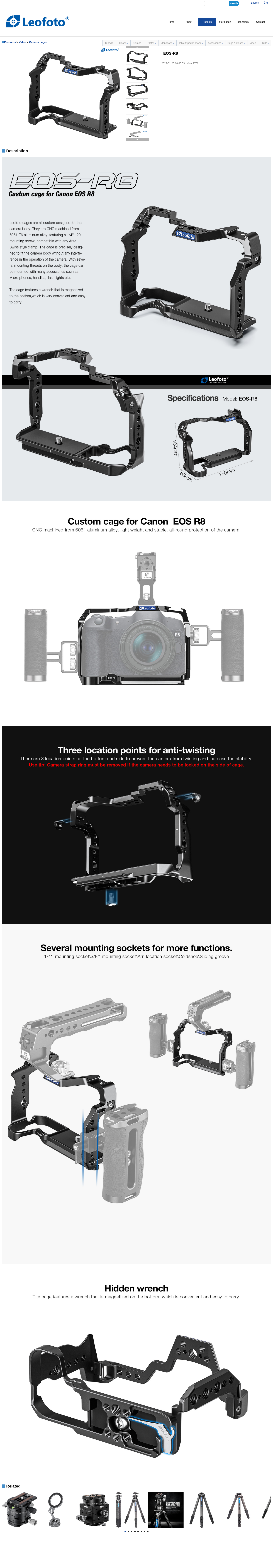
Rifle (265, 43)
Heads (123, 43)
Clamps (138, 43)
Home (171, 21)
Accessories (215, 43)
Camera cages (38, 42)
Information (224, 21)
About (189, 21)
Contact (260, 21)
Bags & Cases (236, 43)
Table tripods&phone (191, 43)
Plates (151, 43)
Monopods (167, 43)
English (255, 2)
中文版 (265, 2)
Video (22, 42)
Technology (242, 21)
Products (207, 21)
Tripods (110, 43)
